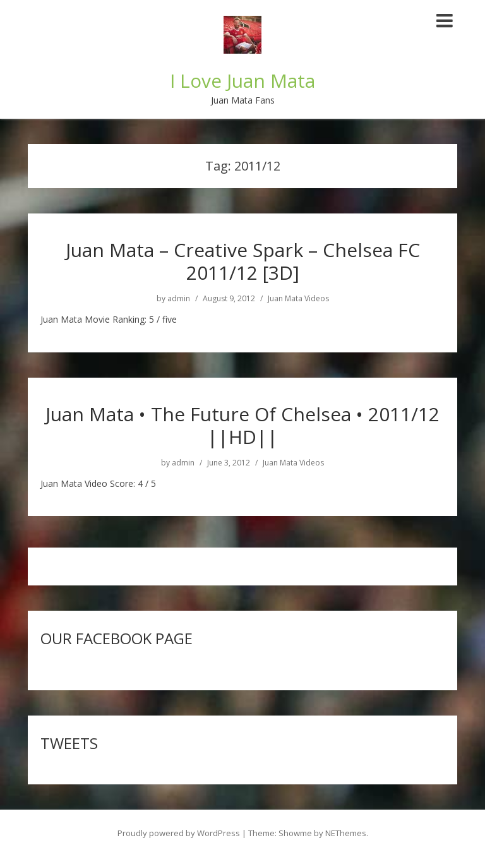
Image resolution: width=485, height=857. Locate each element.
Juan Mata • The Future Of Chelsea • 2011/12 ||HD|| (242, 425)
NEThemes (345, 833)
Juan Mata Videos (298, 298)
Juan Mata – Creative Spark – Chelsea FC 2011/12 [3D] (243, 261)
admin (178, 298)
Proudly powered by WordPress (178, 833)
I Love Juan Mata (242, 80)
